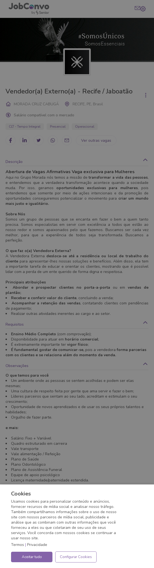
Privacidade (37, 544)
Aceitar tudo (32, 556)
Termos (17, 544)
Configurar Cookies (76, 556)
